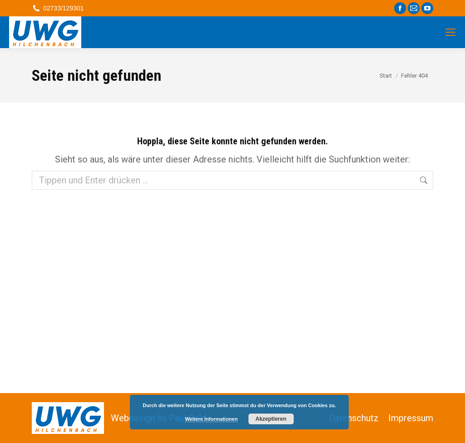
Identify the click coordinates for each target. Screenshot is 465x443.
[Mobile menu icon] (450, 32)
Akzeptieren (270, 419)
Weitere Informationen (211, 419)
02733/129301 (58, 8)
